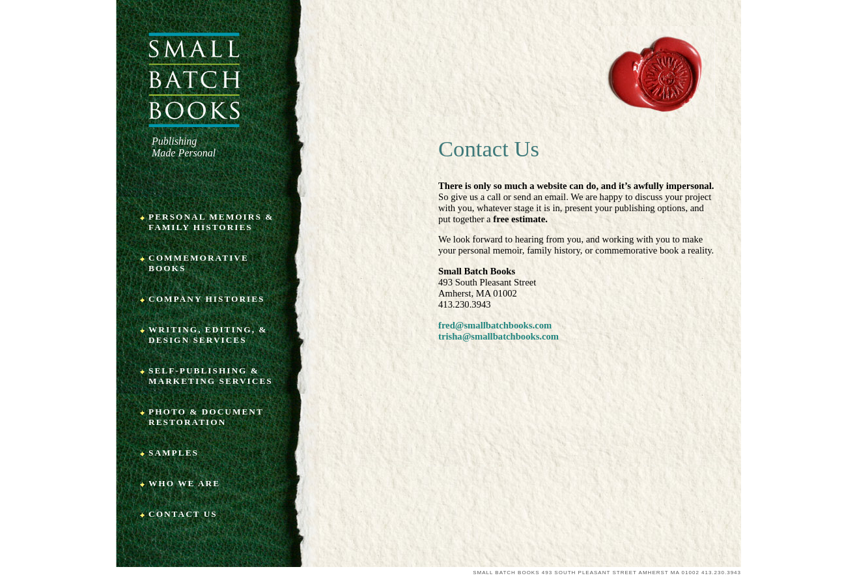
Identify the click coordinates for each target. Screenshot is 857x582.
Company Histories (206, 299)
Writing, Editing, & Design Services (207, 335)
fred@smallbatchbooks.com (495, 325)
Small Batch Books (194, 80)
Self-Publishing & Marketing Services (210, 376)
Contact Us (183, 514)
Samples (173, 453)
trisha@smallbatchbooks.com (498, 336)
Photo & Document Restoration (206, 417)
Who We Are (184, 483)
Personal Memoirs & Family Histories (211, 222)
